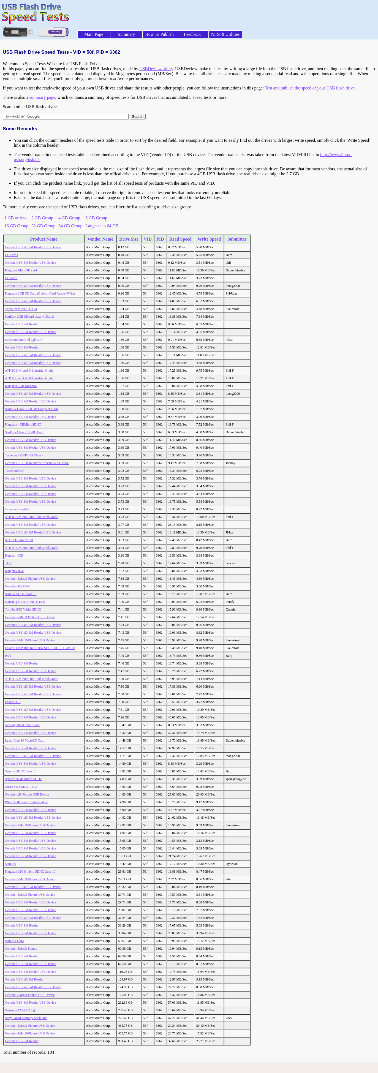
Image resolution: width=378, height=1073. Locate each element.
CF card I (11, 278)
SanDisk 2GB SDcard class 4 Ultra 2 (29, 316)
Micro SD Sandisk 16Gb (21, 787)
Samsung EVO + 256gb (20, 1010)
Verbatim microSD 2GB (21, 309)
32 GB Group (43, 226)
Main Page (93, 34)
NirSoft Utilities (225, 34)
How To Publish (159, 34)
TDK (8, 563)
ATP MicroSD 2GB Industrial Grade (29, 378)
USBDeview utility (156, 68)
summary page (42, 97)
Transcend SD (14, 471)
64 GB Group (70, 226)
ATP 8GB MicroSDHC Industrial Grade (31, 679)
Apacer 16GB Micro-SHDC (23, 779)
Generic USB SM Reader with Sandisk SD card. (37, 463)
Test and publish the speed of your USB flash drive (310, 88)
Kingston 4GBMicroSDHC (23, 424)
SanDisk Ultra (14, 941)
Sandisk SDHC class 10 (20, 594)
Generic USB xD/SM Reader (24, 979)
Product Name (43, 239)
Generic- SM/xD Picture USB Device (30, 617)
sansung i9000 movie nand (22, 725)
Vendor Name (100, 239)
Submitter (236, 239)
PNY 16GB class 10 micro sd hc (26, 802)
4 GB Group (69, 218)
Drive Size (128, 239)
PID (160, 239)
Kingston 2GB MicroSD (21, 386)
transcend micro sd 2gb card (23, 340)
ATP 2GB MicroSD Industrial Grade (29, 370)
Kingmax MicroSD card (21, 270)
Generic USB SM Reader (22, 324)
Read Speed (180, 239)
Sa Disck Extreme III (19, 540)
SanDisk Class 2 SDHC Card (24, 432)
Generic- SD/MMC (18, 586)
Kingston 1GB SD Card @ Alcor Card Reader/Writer (40, 293)
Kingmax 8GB (14, 571)
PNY (8, 656)
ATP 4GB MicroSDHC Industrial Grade (31, 517)
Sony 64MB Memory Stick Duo (26, 1018)
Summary (126, 34)
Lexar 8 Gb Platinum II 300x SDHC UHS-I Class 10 (40, 648)
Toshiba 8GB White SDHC (23, 609)
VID (148, 239)
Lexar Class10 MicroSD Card (24, 740)
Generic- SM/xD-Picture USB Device (30, 579)
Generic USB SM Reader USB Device (30, 263)
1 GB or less (15, 218)
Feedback (192, 34)
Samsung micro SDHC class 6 (25, 602)
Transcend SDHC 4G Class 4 (24, 455)
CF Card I (11, 255)
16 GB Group (16, 226)
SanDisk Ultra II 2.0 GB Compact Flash (31, 409)
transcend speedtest (18, 509)
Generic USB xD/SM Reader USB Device (33, 247)
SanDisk (10, 864)
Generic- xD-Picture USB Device (27, 794)
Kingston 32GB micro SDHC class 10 (30, 871)
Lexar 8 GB (13, 702)
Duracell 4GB (14, 555)
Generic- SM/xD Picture (21, 949)
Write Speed (209, 239)
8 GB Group (96, 218)
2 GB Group (42, 218)
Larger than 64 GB (101, 226)
